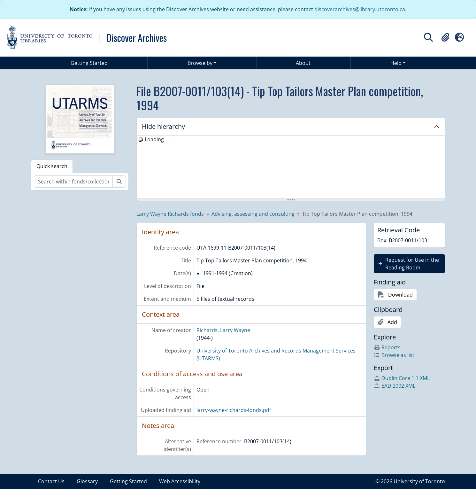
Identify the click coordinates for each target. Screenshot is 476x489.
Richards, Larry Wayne (223, 330)
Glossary (87, 481)
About (303, 62)
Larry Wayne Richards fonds (170, 213)
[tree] (291, 167)
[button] (445, 37)
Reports (387, 347)
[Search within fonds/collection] (73, 181)
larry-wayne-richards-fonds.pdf (233, 410)
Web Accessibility (179, 481)
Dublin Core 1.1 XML (402, 378)
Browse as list (394, 355)
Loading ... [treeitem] (157, 139)
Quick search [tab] (51, 166)
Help (396, 62)
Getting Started (89, 62)
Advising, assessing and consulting (253, 213)
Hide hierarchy (163, 126)
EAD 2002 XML (394, 385)
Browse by (200, 62)
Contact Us (51, 481)
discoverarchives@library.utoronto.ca (359, 9)
